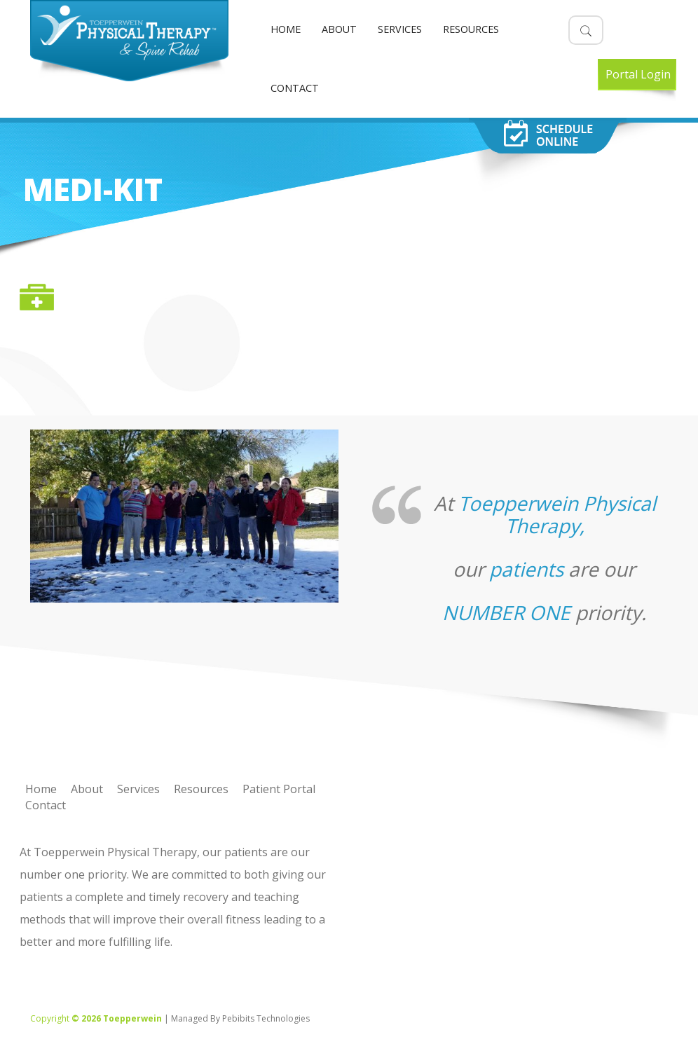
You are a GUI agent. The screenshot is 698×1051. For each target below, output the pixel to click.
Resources (471, 29)
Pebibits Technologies (266, 1018)
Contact (295, 88)
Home (286, 29)
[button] (585, 30)
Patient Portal (278, 789)
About (339, 29)
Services (400, 29)
